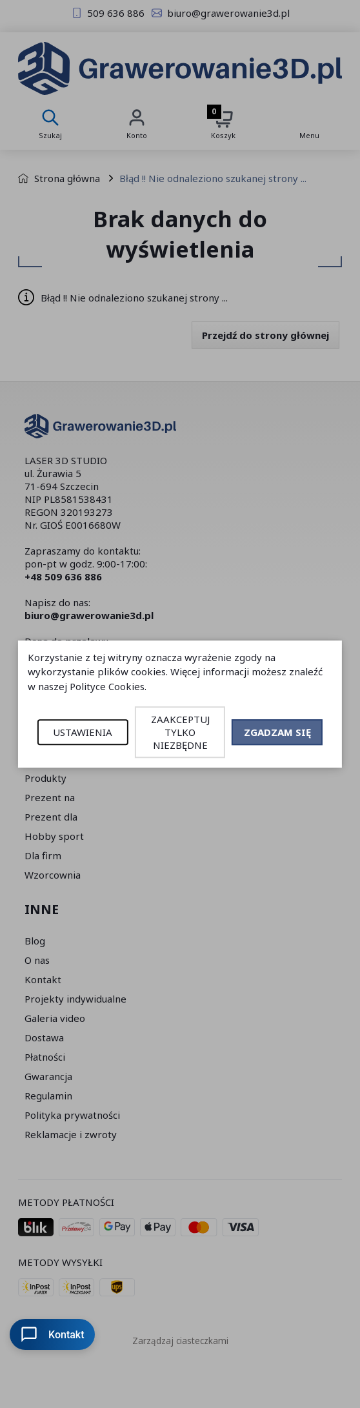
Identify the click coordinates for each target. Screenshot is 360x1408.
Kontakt (52, 1334)
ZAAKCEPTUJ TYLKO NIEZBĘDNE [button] (180, 732)
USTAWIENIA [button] (82, 732)
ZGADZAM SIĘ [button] (277, 732)
